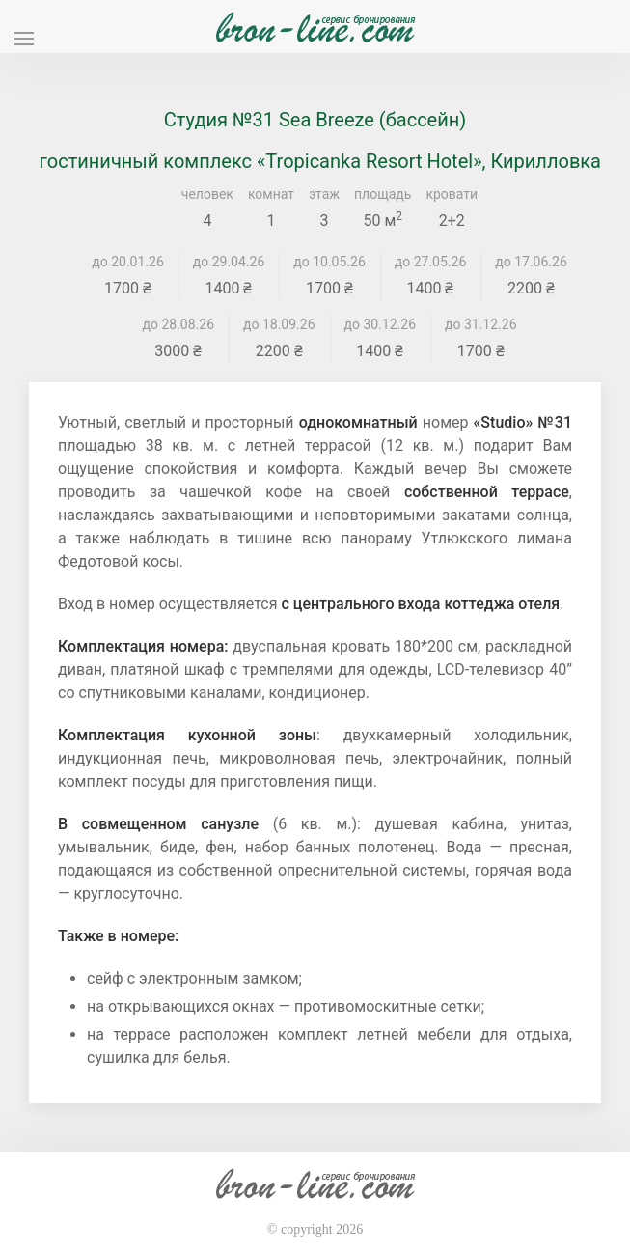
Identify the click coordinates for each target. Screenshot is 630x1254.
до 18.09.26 (279, 324)
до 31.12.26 (481, 324)
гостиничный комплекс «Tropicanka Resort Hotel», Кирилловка (320, 161)
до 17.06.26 (531, 261)
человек (207, 194)
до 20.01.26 (128, 261)
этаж (324, 194)
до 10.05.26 (329, 261)
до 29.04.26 (229, 261)
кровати (451, 194)
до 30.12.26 (380, 324)
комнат (271, 194)
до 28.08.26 (179, 324)
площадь (382, 194)
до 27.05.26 (431, 261)
